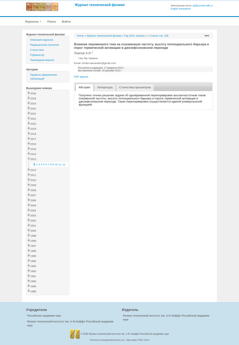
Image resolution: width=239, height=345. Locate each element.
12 (63, 164)
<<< (207, 35)
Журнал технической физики (100, 5)
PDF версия (81, 76)
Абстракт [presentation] (85, 87)
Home (80, 35)
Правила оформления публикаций (43, 76)
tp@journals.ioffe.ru (203, 5)
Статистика (37, 49)
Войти (66, 21)
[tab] (85, 87)
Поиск (51, 21)
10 (56, 164)
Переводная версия (42, 60)
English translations (180, 8)
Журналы (33, 21)
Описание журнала (41, 39)
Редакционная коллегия (44, 44)
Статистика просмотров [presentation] (135, 87)
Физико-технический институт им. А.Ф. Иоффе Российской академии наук (129, 334)
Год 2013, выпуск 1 (135, 35)
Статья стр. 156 (159, 35)
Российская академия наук (44, 315)
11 (60, 164)
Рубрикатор (37, 54)
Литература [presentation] (105, 87)
